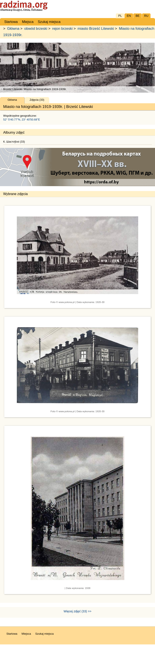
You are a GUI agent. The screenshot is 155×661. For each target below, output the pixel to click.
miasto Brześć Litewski (96, 29)
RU (146, 15)
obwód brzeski (35, 29)
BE (138, 15)
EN (129, 15)
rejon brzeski (62, 29)
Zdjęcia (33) (37, 99)
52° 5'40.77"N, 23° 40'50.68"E (21, 119)
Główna (13, 29)
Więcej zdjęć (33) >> (77, 611)
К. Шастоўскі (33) (14, 141)
